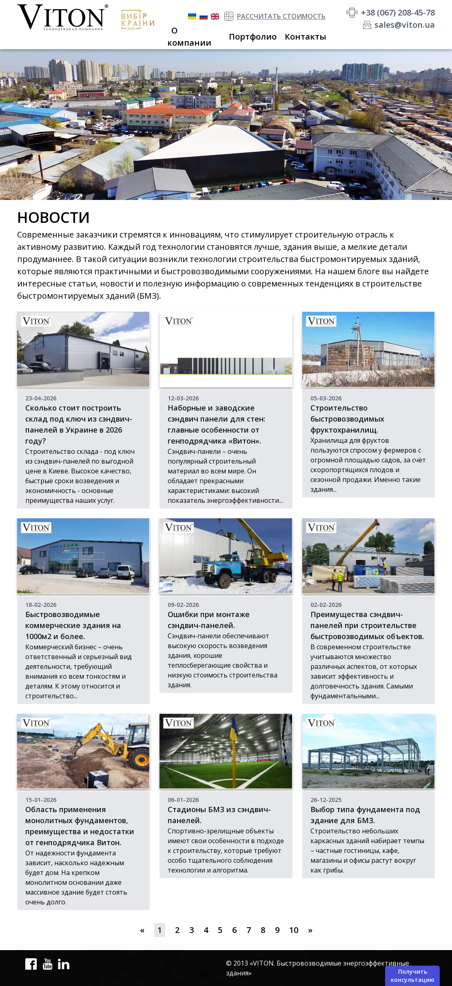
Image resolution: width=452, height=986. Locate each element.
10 (293, 929)
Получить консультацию (412, 976)
